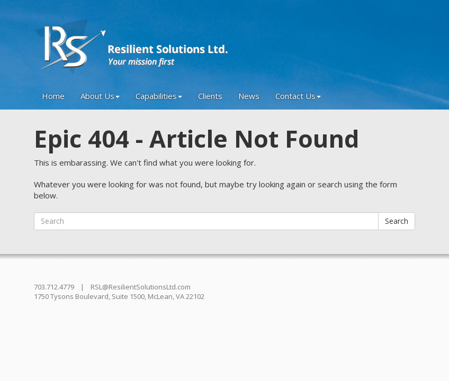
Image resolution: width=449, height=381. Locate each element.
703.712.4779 (54, 287)
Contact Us (298, 95)
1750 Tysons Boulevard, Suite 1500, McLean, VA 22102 (119, 296)
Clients (210, 95)
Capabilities (159, 95)
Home (53, 95)
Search (396, 221)
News (248, 95)
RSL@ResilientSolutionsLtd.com (141, 287)
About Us (100, 95)
